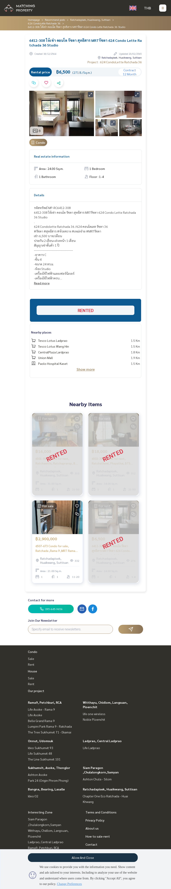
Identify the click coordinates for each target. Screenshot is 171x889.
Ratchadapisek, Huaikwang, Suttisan (90, 19)
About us (92, 828)
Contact (91, 844)
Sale (31, 659)
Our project (36, 691)
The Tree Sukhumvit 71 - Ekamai (49, 732)
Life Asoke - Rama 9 (41, 709)
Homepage (34, 19)
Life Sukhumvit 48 (40, 753)
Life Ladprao (91, 748)
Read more (42, 283)
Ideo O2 (33, 796)
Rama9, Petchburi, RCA (45, 702)
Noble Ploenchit (94, 719)
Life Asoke (35, 715)
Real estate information (51, 156)
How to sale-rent (98, 836)
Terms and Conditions (101, 812)
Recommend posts (55, 19)
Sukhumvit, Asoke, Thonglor (49, 768)
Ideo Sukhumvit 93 (40, 748)
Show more (86, 369)
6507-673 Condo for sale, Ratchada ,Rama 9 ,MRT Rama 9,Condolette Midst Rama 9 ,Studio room (55, 548)
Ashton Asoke (37, 775)
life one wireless (94, 714)
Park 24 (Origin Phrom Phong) (48, 780)
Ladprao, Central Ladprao (102, 741)
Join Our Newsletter (42, 620)
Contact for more (41, 600)
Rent (31, 664)
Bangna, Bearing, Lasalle (46, 789)
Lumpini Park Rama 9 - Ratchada (50, 726)
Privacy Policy (95, 820)
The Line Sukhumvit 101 (44, 759)
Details (39, 195)
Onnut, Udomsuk (40, 741)
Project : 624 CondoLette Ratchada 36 (115, 62)
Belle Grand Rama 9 (41, 721)
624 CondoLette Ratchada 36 (44, 23)
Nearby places (41, 332)
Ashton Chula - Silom (97, 779)
